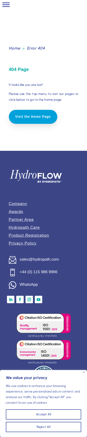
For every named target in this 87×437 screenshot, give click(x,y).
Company (18, 204)
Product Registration (29, 235)
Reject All (44, 427)
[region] (43, 403)
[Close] (84, 372)
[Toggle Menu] (6, 4)
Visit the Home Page (33, 116)
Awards (16, 211)
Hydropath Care (24, 227)
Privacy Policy (23, 243)
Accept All (43, 414)
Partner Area (21, 219)
